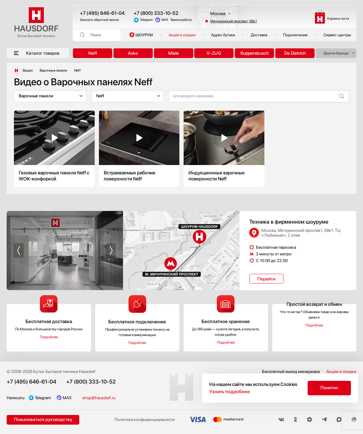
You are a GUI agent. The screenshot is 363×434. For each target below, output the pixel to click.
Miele (173, 53)
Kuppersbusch (254, 53)
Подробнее (49, 337)
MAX (164, 20)
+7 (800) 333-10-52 (156, 13)
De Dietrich (295, 53)
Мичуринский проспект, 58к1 (233, 21)
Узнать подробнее (229, 391)
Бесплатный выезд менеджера (291, 371)
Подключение (295, 35)
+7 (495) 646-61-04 (102, 13)
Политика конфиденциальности (144, 419)
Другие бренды (336, 53)
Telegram (146, 20)
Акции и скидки (181, 35)
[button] (19, 250)
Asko (133, 53)
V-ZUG (214, 53)
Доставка (259, 35)
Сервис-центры (337, 35)
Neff (92, 53)
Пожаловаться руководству (43, 419)
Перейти (266, 279)
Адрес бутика (223, 35)
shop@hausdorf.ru (98, 397)
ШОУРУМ (144, 35)
